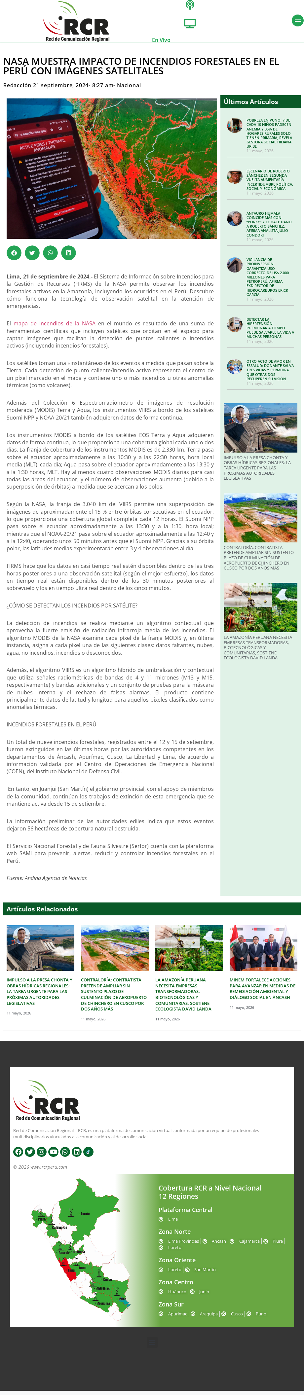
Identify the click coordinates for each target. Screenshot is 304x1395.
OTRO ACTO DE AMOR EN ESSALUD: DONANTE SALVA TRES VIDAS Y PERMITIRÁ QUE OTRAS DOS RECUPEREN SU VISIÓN (270, 374)
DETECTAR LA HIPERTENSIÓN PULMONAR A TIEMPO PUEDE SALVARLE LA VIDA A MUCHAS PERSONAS (270, 332)
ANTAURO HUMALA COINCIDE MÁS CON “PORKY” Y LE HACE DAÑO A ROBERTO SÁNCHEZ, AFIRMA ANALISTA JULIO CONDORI (269, 228)
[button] (14, 257)
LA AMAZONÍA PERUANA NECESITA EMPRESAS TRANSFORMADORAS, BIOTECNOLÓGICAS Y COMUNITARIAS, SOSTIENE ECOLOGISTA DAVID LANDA (258, 652)
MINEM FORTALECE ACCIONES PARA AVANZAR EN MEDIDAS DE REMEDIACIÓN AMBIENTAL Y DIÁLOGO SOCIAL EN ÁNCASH (262, 993)
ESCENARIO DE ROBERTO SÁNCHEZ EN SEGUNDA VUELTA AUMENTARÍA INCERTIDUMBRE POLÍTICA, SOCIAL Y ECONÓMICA (270, 184)
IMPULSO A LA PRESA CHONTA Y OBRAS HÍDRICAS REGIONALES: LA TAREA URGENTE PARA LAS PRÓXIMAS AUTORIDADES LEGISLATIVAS (257, 472)
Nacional (129, 89)
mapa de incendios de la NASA (54, 327)
